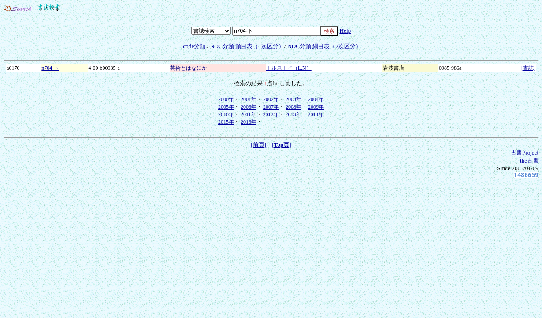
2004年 (316, 99)
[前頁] (258, 144)
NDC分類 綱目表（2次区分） (324, 46)
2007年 (271, 107)
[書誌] (528, 68)
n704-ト (50, 68)
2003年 (293, 99)
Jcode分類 (193, 46)
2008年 (293, 107)
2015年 (226, 122)
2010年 (226, 114)
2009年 (316, 107)
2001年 (248, 99)
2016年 (248, 122)
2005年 (226, 107)
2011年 (248, 114)
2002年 (271, 99)
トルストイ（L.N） (289, 68)
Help (345, 30)
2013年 (293, 114)
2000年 (226, 99)
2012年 (271, 114)
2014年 (316, 114)
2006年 (248, 107)
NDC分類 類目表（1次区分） (247, 46)
